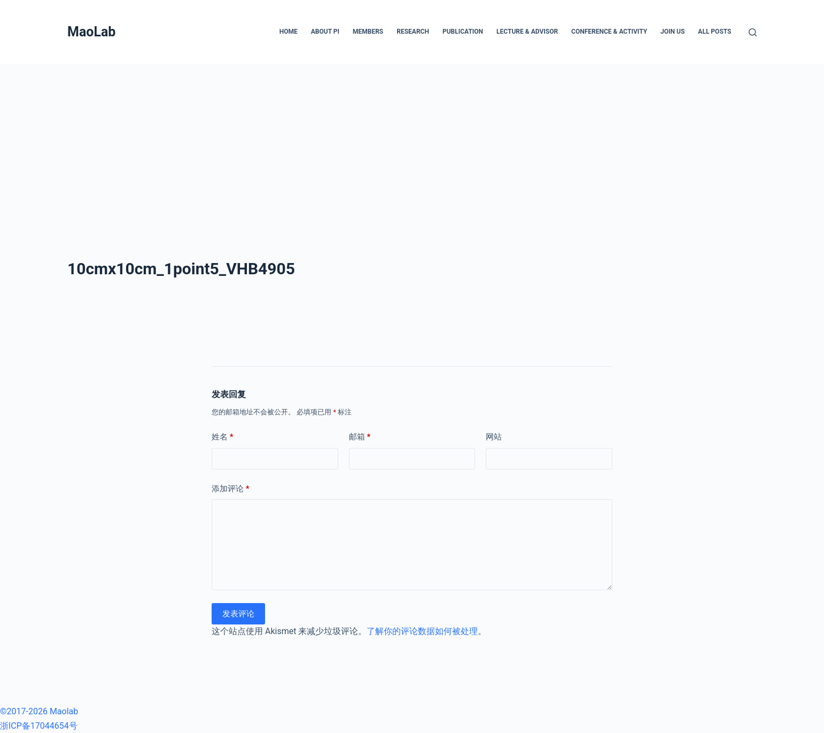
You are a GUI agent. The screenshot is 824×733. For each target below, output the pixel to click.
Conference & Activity (609, 31)
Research (413, 31)
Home (288, 31)
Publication (462, 31)
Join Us (672, 31)
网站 (494, 437)
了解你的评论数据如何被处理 (422, 631)
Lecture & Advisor (527, 31)
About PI (325, 31)
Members (368, 31)
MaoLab (91, 32)
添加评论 (231, 489)
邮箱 (360, 437)
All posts (714, 31)
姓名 (223, 437)
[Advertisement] (412, 144)
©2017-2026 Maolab (39, 711)
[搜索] (753, 32)
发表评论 (238, 614)
